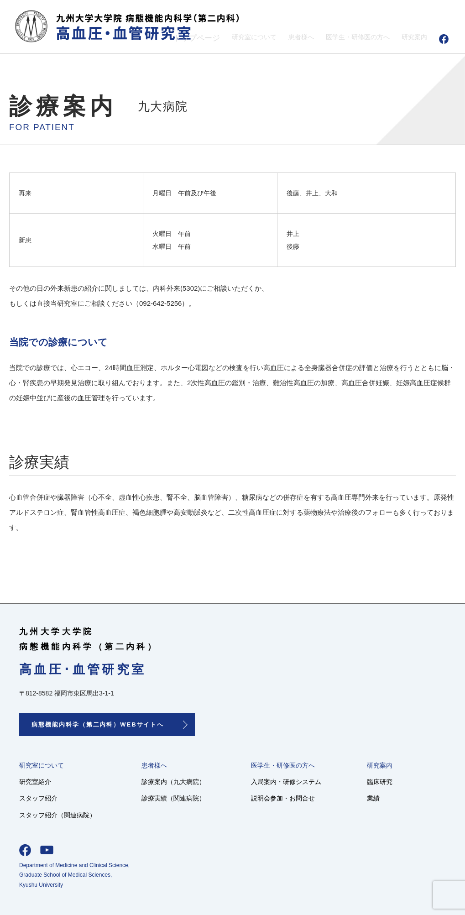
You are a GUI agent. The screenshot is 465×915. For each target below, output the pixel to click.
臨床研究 (395, 781)
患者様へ (279, 38)
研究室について (225, 38)
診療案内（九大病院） (181, 781)
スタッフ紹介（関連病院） (60, 814)
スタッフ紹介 (39, 798)
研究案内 (411, 38)
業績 (389, 798)
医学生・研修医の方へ (345, 38)
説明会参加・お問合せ (295, 798)
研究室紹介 (36, 781)
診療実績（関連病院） (181, 798)
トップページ (162, 38)
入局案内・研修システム (298, 781)
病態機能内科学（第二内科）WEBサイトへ (97, 724)
